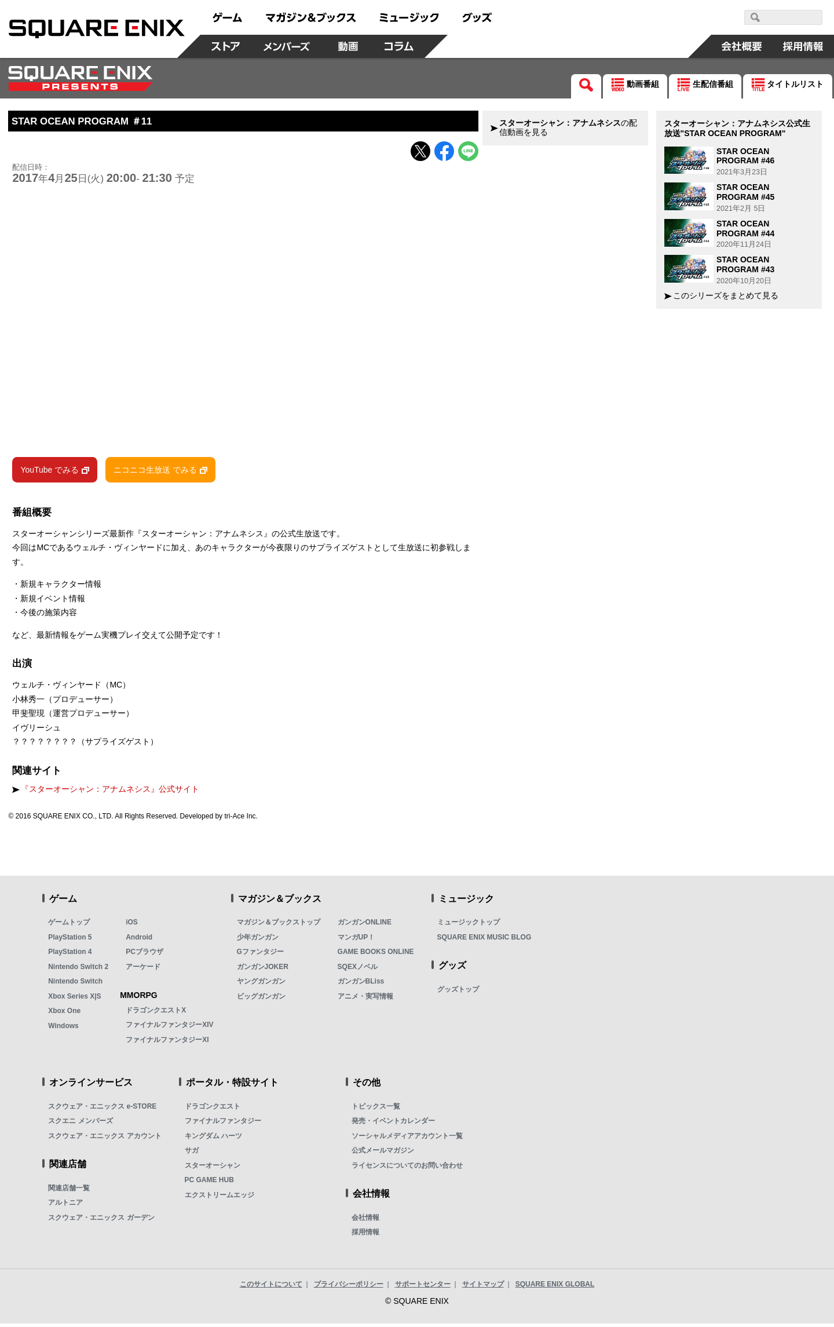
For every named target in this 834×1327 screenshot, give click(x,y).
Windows (63, 1029)
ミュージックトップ (468, 926)
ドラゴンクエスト (212, 1110)
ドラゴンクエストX (156, 1014)
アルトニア (65, 1206)
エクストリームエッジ (219, 1198)
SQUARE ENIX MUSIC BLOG (484, 941)
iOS (132, 926)
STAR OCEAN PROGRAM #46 (745, 156)
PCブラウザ (144, 955)
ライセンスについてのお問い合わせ (407, 1169)
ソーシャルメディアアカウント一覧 (407, 1139)
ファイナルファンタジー (223, 1124)
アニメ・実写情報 (365, 1000)
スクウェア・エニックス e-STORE (102, 1110)
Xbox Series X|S (74, 1000)
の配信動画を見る (568, 128)
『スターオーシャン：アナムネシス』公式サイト (110, 792)
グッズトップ (458, 993)
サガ (192, 1154)
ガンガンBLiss (361, 985)
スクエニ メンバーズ (80, 1124)
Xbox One (64, 1014)
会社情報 (365, 1221)
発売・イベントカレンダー (393, 1124)
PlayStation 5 (70, 941)
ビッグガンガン (261, 1000)
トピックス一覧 (376, 1110)
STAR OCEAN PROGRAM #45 (745, 192)
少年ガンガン (258, 941)
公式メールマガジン (383, 1154)
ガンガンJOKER (262, 970)
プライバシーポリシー (348, 1288)
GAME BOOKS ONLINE (376, 955)
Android (139, 941)
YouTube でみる (49, 472)
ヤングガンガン (261, 985)
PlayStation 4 (70, 955)
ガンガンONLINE (365, 926)
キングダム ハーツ (213, 1139)
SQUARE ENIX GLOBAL (555, 1288)
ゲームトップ (69, 926)
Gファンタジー (260, 955)
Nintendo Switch (75, 985)
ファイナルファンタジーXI (167, 1043)
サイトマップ (483, 1288)
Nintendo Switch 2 (78, 970)
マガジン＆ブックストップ (278, 926)
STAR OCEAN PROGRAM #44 (745, 228)
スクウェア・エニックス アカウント (104, 1139)
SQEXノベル (358, 970)
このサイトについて (271, 1288)
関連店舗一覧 (69, 1191)
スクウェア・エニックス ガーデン (101, 1221)
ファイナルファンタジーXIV (169, 1028)
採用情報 (365, 1235)
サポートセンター (423, 1288)
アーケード (143, 970)
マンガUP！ (356, 941)
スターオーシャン (212, 1169)
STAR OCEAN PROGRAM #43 (745, 264)
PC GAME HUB (209, 1183)
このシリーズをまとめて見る (725, 295)
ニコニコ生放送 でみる (155, 472)
